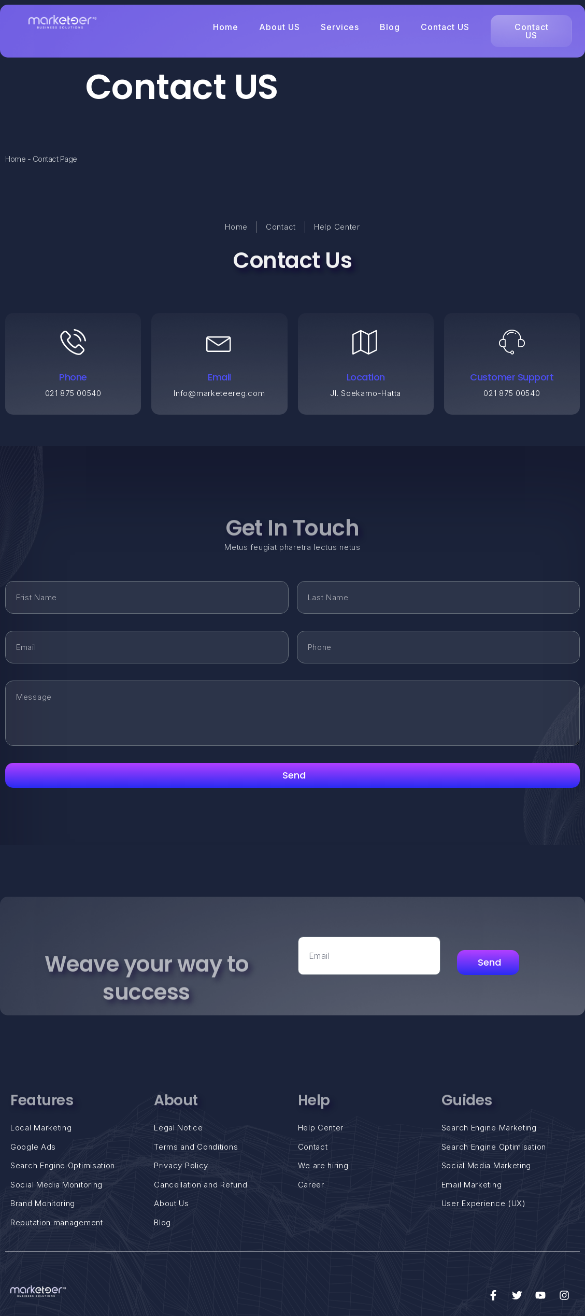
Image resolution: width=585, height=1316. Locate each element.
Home (225, 27)
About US (279, 27)
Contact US (445, 27)
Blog (390, 27)
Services (340, 27)
